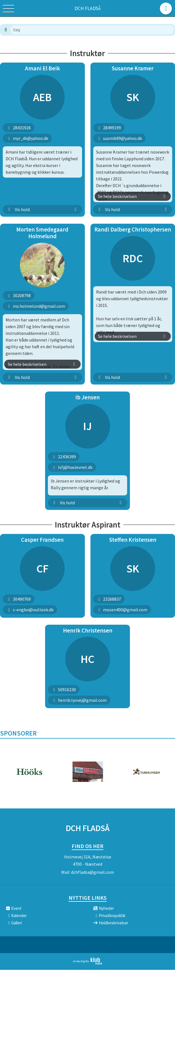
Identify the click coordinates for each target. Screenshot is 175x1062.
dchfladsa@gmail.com (92, 872)
